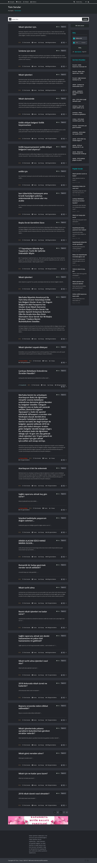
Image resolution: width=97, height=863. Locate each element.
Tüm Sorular (26, 42)
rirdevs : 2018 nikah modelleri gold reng (78, 120)
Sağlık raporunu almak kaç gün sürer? (33, 495)
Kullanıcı (33, 2)
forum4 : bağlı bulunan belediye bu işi (79, 79)
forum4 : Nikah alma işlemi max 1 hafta (78, 72)
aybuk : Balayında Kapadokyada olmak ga (79, 152)
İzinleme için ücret (27, 51)
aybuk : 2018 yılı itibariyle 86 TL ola (77, 146)
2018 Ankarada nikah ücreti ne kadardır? (33, 684)
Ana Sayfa (10, 10)
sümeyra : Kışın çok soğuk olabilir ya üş (78, 107)
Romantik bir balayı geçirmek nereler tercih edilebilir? (32, 566)
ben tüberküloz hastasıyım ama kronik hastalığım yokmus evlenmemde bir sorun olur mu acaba (33, 197)
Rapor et (63, 26)
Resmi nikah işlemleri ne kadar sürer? (33, 612)
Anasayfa (11, 2)
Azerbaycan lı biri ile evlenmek (33, 468)
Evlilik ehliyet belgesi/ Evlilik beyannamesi (31, 123)
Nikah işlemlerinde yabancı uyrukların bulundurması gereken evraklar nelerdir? (34, 731)
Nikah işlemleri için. (28, 27)
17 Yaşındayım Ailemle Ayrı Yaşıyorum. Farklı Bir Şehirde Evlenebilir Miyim (32, 251)
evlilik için (23, 171)
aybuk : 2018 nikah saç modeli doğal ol (79, 139)
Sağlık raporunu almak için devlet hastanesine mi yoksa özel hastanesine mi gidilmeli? (34, 638)
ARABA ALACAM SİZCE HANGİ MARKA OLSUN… (32, 541)
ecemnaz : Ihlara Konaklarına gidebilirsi (79, 113)
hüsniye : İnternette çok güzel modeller (79, 126)
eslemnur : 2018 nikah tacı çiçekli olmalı (78, 133)
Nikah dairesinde (26, 98)
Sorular (18, 2)
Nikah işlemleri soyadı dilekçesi (33, 347)
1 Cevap (52, 361)
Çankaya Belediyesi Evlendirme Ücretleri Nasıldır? (33, 372)
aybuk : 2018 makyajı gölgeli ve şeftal (78, 159)
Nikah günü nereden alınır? (31, 753)
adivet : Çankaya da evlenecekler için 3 (78, 85)
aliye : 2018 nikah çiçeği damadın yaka (79, 100)
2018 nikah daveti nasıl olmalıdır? (34, 793)
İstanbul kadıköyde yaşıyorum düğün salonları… (32, 519)
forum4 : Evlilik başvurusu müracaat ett (79, 65)
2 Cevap (50, 385)
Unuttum (83, 42)
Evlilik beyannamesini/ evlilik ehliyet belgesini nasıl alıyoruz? (35, 148)
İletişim (26, 2)
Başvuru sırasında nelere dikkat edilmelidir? (33, 707)
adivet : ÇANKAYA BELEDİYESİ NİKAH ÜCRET (77, 92)
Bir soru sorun (80, 25)
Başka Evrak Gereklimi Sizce (31, 222)
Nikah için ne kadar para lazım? (33, 773)
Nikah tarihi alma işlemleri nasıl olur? (33, 662)
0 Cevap (41, 42)
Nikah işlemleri (25, 74)
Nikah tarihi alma (27, 587)
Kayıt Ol (84, 51)
